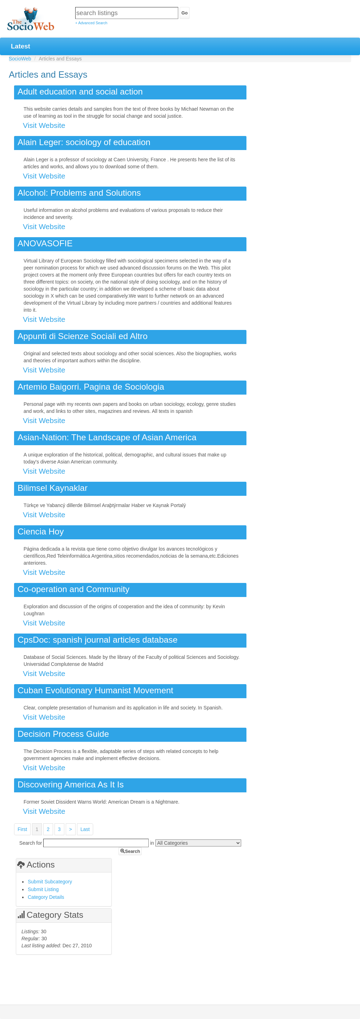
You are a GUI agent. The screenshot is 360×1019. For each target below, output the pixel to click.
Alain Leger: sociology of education (84, 142)
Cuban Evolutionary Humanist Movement (95, 690)
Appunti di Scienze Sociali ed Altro (83, 336)
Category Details (46, 897)
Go (184, 12)
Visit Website (44, 125)
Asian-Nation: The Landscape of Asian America (107, 437)
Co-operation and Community (73, 589)
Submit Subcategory (50, 881)
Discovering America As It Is (71, 784)
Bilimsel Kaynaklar (53, 488)
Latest (20, 46)
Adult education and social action (80, 91)
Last (85, 829)
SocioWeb (20, 58)
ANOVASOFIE (45, 243)
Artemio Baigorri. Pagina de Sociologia (91, 386)
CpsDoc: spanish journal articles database (98, 639)
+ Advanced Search (91, 23)
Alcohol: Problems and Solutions (79, 192)
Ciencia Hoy (41, 531)
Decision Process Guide (63, 734)
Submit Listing (43, 889)
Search (130, 851)
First (22, 829)
